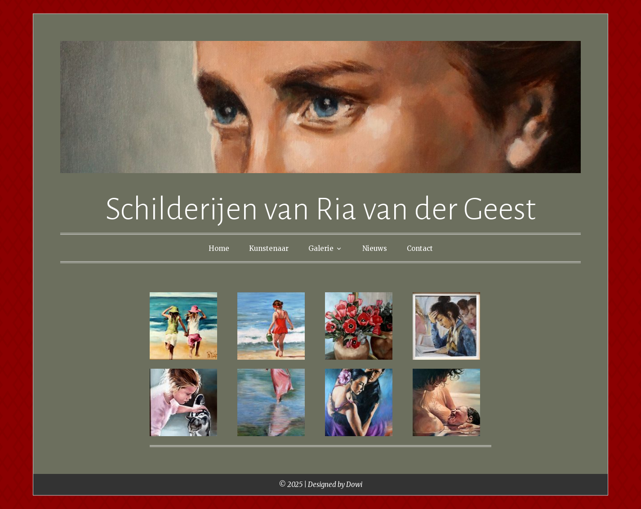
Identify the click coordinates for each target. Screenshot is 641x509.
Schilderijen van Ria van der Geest (320, 209)
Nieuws (374, 248)
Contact (420, 248)
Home (219, 248)
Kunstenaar (269, 248)
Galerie (321, 248)
